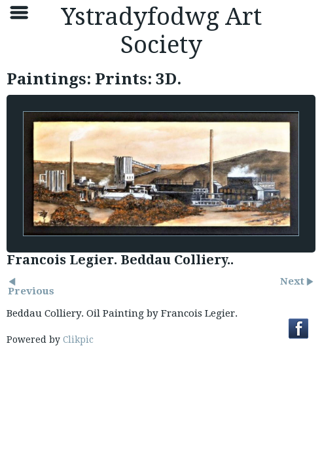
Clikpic (78, 339)
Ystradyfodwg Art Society (161, 31)
